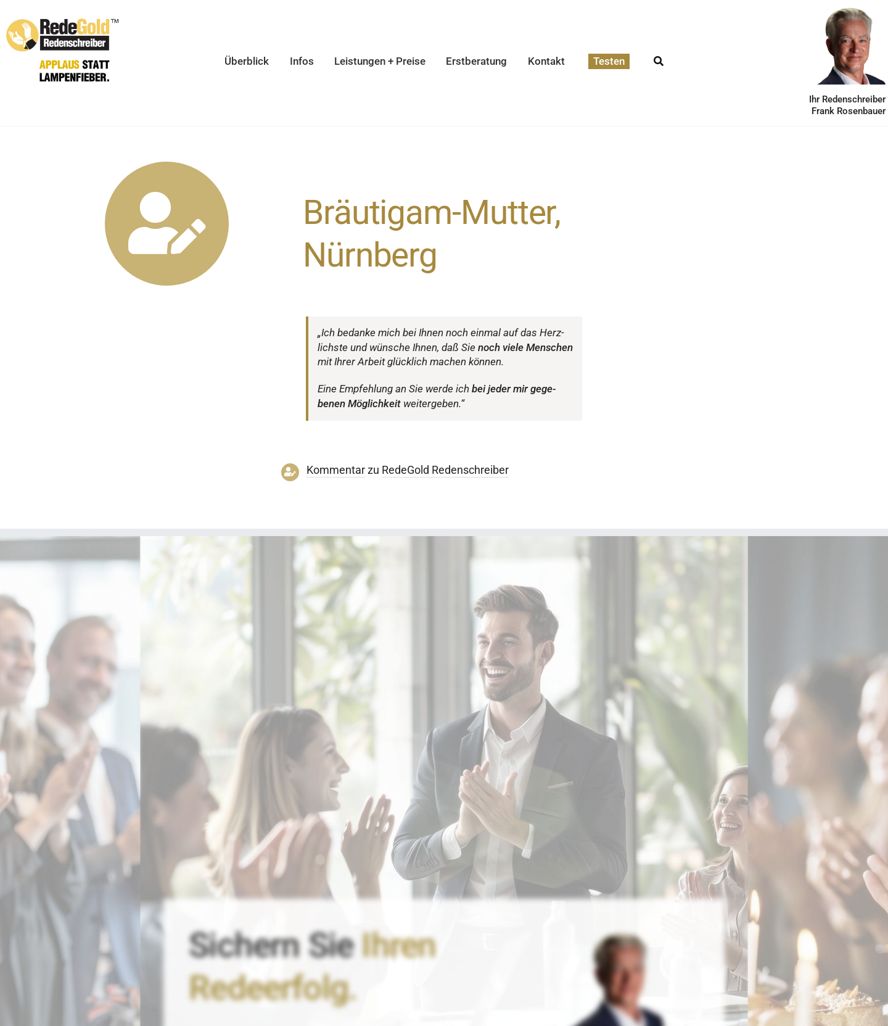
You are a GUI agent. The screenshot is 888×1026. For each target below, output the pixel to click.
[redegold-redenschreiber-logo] (62, 23)
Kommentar (335, 470)
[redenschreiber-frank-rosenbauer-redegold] (621, 936)
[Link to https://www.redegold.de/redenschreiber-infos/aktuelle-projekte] (167, 224)
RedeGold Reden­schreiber (445, 470)
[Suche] (658, 57)
